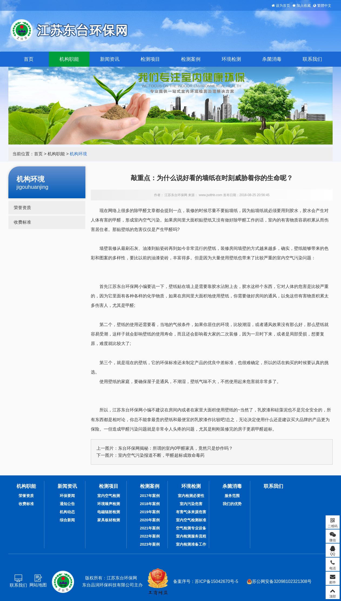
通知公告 (67, 504)
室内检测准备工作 (191, 544)
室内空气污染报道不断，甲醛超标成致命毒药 (161, 455)
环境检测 (231, 59)
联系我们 (312, 59)
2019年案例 (150, 512)
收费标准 (22, 222)
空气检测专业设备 (191, 528)
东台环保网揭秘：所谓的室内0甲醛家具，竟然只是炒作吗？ (175, 448)
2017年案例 (150, 495)
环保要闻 (67, 495)
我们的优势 (232, 504)
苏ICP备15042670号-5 (216, 581)
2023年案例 (150, 544)
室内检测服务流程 (191, 536)
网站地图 (38, 585)
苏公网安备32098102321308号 (279, 581)
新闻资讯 (109, 59)
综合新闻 (67, 520)
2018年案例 (150, 504)
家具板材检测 (108, 520)
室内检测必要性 (191, 495)
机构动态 (67, 512)
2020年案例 (150, 520)
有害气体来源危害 (191, 512)
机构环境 (78, 154)
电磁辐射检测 (108, 512)
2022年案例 (150, 536)
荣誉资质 (22, 207)
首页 (29, 59)
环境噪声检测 (108, 504)
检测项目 (150, 59)
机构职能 (69, 59)
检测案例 (190, 59)
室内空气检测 (108, 495)
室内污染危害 (191, 504)
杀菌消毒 (272, 59)
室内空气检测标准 (191, 520)
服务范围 (232, 495)
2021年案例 (150, 528)
